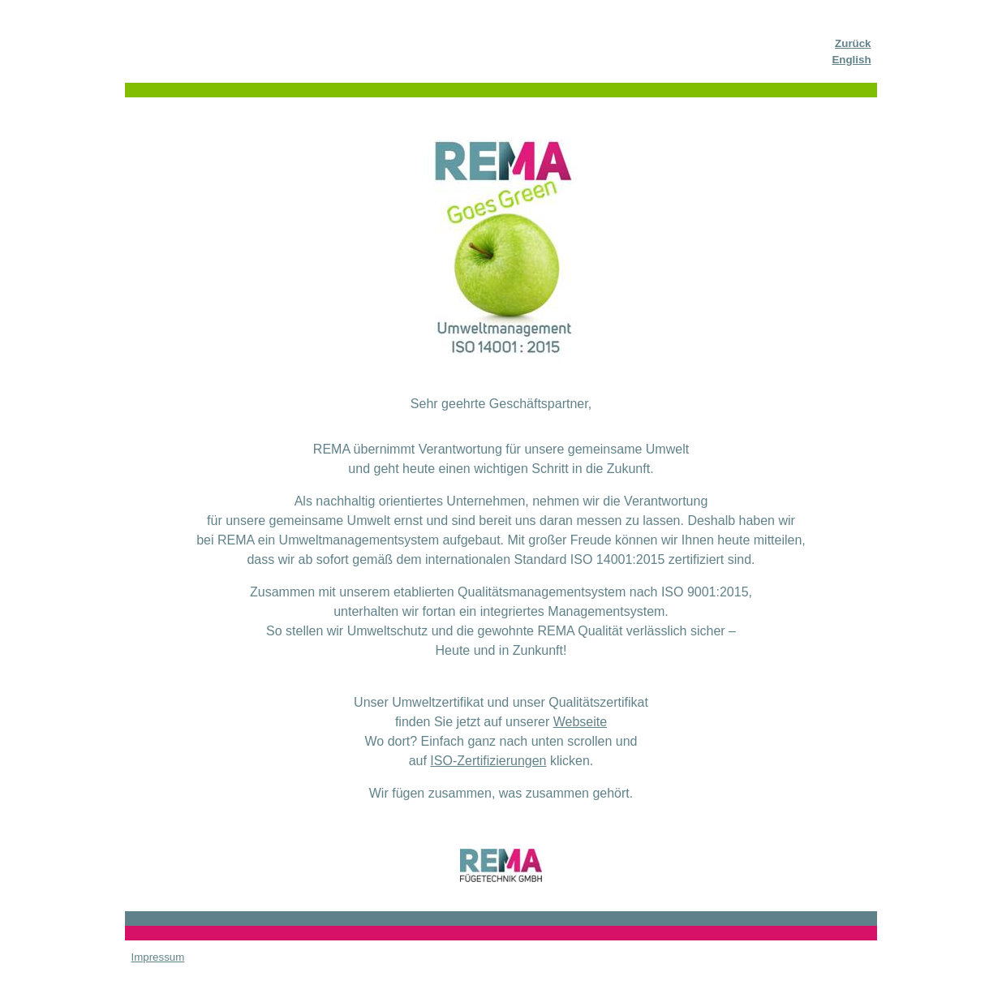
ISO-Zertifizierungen (488, 761)
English (851, 60)
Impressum (157, 957)
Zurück (853, 43)
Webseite (580, 722)
